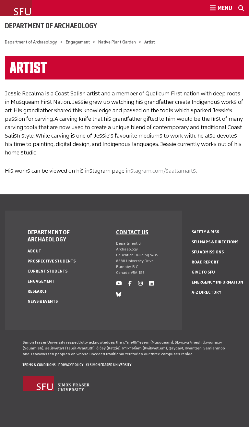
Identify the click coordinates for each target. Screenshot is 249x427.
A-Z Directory (206, 292)
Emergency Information (217, 282)
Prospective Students (52, 261)
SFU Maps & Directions (215, 242)
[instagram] (140, 283)
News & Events (43, 301)
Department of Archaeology (51, 25)
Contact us (132, 232)
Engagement (78, 42)
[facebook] (130, 283)
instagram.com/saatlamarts (161, 170)
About (34, 251)
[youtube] (119, 283)
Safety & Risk (205, 232)
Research (38, 291)
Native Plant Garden (117, 42)
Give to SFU (203, 272)
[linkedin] (151, 283)
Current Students (47, 271)
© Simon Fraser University (108, 364)
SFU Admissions (208, 252)
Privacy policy (70, 364)
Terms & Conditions (39, 364)
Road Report (205, 262)
